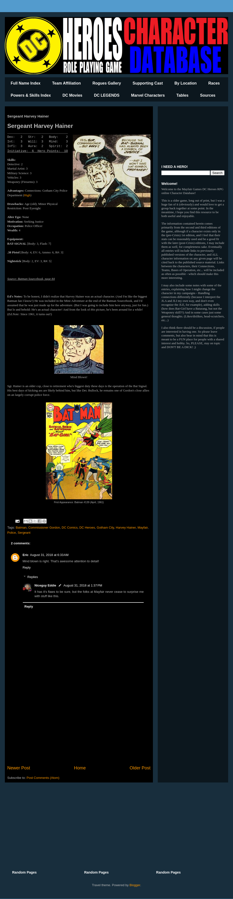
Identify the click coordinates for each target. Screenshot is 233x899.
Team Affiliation (66, 83)
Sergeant (24, 532)
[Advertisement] (78, 725)
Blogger (135, 885)
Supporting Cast (148, 83)
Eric (26, 555)
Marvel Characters (148, 95)
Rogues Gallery (106, 83)
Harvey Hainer (126, 527)
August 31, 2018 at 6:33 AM (49, 555)
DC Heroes (87, 527)
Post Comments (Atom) (43, 778)
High (27, 195)
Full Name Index (26, 83)
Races (214, 83)
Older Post (140, 768)
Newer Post (18, 768)
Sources (207, 95)
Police (11, 532)
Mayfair (143, 527)
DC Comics (70, 527)
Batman (21, 527)
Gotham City (105, 527)
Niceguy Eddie (45, 585)
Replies (32, 576)
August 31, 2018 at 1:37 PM (83, 585)
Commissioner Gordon (44, 527)
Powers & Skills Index (31, 95)
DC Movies (72, 95)
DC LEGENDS (106, 95)
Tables (182, 95)
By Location (186, 83)
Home (80, 768)
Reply (27, 567)
